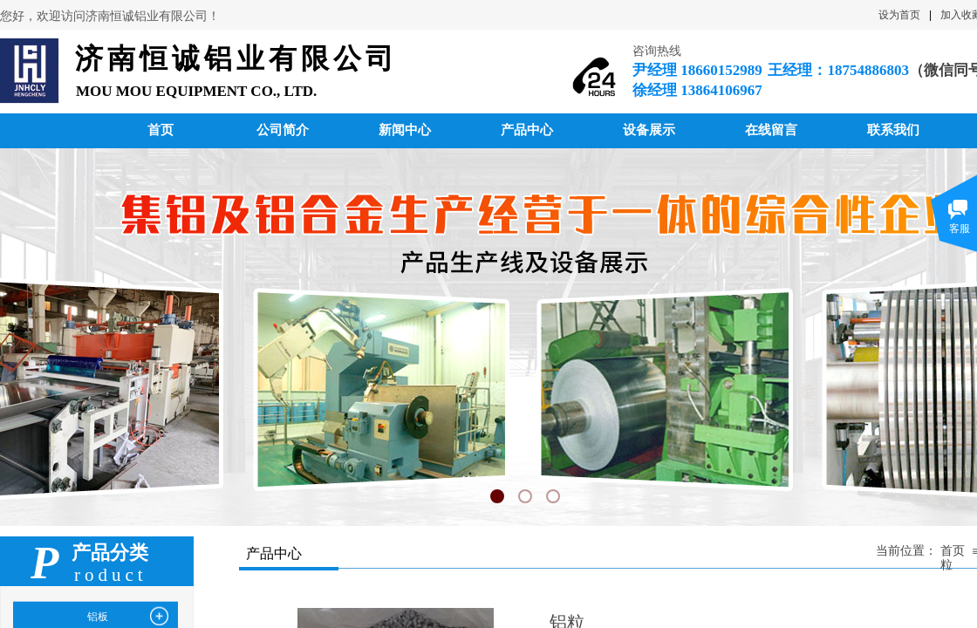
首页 (952, 550)
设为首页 (899, 15)
